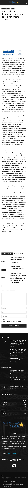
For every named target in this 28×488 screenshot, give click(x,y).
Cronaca (12, 8)
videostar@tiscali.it (11, 453)
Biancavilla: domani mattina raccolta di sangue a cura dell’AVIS (17, 372)
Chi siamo (5, 486)
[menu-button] (3, 3)
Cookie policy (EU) (13, 481)
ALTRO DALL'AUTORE (19, 253)
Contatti (9, 486)
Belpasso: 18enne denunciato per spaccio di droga (17, 268)
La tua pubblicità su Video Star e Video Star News (13, 484)
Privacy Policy (5, 481)
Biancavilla (8, 8)
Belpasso (4, 269)
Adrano (3, 277)
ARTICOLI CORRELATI (7, 253)
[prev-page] (2, 286)
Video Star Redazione (7, 22)
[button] (26, 3)
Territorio (3, 8)
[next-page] (5, 286)
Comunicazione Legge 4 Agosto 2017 (10, 483)
